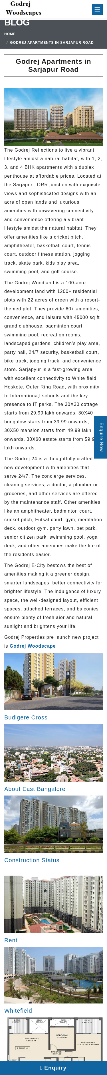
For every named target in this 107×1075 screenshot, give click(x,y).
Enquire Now (101, 437)
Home (10, 34)
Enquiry (53, 1068)
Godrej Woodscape (33, 646)
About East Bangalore (35, 789)
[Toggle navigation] (97, 9)
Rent (10, 940)
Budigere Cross (26, 717)
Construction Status (32, 860)
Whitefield (18, 1010)
